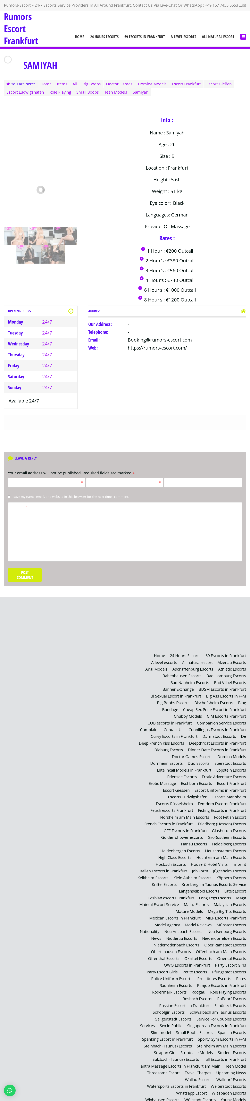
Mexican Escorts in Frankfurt (175, 914)
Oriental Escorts (231, 954)
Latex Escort (235, 887)
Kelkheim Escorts (153, 874)
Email (125, 481)
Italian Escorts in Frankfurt (163, 867)
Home (79, 36)
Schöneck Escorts (230, 1000)
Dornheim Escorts (166, 761)
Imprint (239, 861)
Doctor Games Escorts (192, 755)
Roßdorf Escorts (231, 994)
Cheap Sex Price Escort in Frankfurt (214, 708)
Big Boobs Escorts (173, 701)
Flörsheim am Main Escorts (184, 814)
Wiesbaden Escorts (229, 1087)
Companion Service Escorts (221, 721)
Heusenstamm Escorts (225, 848)
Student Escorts (232, 1047)
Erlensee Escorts (182, 774)
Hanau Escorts (194, 841)
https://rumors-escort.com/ (157, 347)
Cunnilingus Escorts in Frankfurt (217, 728)
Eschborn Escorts (196, 781)
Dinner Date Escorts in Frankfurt (217, 748)
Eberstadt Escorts (230, 761)
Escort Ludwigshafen (25, 92)
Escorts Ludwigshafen (187, 794)
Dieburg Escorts (168, 748)
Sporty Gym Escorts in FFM (222, 1034)
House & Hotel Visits (209, 861)
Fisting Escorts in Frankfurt (222, 808)
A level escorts (183, 36)
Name (47, 481)
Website (172, 481)
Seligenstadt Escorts (173, 1014)
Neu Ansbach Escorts (183, 927)
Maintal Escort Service (159, 901)
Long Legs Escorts (215, 894)
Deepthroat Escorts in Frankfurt (217, 741)
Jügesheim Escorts (229, 867)
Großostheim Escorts (227, 834)
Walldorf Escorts (231, 1073)
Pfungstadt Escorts (229, 967)
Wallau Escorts (198, 1073)
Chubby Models (188, 715)
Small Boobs (89, 92)
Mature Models (189, 907)
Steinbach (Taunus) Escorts (168, 1040)
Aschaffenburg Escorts (192, 668)
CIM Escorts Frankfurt (226, 715)
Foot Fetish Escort (230, 814)
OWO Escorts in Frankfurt (187, 960)
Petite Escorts (195, 967)
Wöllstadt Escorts (200, 1093)
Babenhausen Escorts (182, 675)
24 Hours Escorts (104, 36)
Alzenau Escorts (232, 662)
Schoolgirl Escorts (169, 1007)
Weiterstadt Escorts (228, 1080)
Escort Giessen (176, 788)
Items (63, 84)
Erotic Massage (162, 781)
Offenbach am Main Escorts (221, 947)
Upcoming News (231, 1067)
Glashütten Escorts (229, 828)
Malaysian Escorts (230, 901)
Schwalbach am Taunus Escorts (218, 1007)
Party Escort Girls (230, 960)
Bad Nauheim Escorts (189, 681)
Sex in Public (171, 1020)
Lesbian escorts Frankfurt (171, 894)
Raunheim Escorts (176, 980)
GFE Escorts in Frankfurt (185, 828)
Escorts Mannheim (229, 794)
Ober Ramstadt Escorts (225, 941)
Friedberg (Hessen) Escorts (222, 821)
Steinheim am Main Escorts (221, 1040)
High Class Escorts (174, 854)
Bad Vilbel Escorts (230, 681)
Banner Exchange (178, 688)
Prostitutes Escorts (214, 974)
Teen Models (118, 92)
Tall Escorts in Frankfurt (225, 1053)
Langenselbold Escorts (199, 887)
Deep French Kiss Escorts (161, 741)
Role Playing (61, 92)
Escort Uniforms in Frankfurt (220, 788)
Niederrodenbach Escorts (176, 941)
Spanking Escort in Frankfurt (167, 1034)
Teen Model (235, 1060)
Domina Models (156, 84)
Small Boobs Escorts (194, 1027)
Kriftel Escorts (164, 881)
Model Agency (167, 921)
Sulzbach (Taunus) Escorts (176, 1053)
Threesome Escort (163, 1067)
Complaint (149, 728)
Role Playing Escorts (228, 987)
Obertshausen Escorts (171, 947)
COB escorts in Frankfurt (169, 721)
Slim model (161, 1027)
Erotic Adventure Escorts (224, 774)
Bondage (170, 708)
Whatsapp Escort (191, 1087)
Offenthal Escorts (163, 954)
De (243, 735)
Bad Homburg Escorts (226, 675)
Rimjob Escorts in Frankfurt (221, 980)
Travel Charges (198, 1067)
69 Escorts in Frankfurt (144, 36)
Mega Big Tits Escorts (227, 907)
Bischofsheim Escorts (213, 701)
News (156, 934)
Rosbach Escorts (197, 994)
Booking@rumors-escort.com (160, 339)
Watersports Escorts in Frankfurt (176, 1080)
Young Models (233, 1093)
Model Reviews (198, 921)
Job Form (200, 867)
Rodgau (198, 987)
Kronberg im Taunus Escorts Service (214, 881)
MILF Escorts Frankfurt (225, 914)
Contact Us (174, 728)
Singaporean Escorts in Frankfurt (216, 1020)
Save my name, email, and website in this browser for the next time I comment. (71, 496)
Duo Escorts (199, 761)
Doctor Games (122, 84)
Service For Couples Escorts (221, 1014)
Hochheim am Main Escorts (221, 854)
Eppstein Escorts (231, 768)
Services (147, 1020)
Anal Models (156, 668)
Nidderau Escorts (181, 934)
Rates (241, 974)
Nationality (149, 927)
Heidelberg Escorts (229, 841)
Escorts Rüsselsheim (174, 801)
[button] (10, 1090)
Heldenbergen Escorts (180, 848)
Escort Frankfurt (190, 84)
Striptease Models (196, 1047)
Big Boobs (94, 84)
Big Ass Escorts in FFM (226, 695)
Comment (19, 506)
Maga (241, 894)
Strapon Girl (165, 1047)
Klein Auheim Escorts (192, 874)
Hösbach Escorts (171, 861)
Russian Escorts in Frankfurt (184, 1000)
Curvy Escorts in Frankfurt (174, 735)
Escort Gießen (224, 84)
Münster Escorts (231, 921)
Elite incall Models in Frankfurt (184, 768)
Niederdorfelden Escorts (224, 934)
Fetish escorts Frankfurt (171, 808)
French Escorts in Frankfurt (168, 821)
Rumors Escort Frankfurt (21, 29)
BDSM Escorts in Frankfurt (222, 688)
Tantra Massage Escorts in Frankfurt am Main (179, 1060)
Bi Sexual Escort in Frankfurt (176, 695)
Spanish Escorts (232, 1027)
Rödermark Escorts (169, 987)
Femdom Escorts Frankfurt (222, 801)
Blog (242, 701)
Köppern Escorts (231, 874)
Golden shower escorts (182, 834)
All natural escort (218, 36)
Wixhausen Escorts (162, 1093)
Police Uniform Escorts (171, 974)
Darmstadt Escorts (219, 735)
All (76, 84)
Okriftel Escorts (198, 954)
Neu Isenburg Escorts (226, 927)
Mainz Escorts (196, 901)
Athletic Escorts (232, 668)
